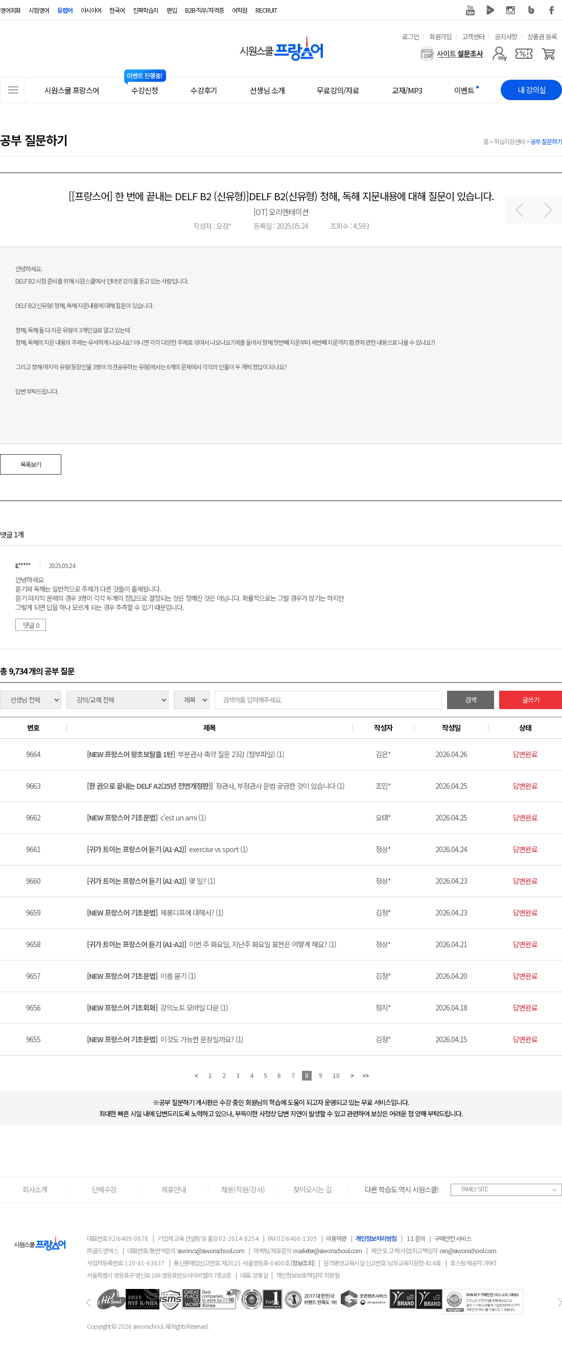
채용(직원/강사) (243, 1189)
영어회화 (10, 10)
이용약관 (336, 1238)
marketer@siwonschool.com (327, 1250)
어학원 (239, 10)
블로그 (531, 10)
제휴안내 (173, 1189)
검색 (470, 700)
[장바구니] (548, 53)
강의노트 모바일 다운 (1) (157, 1007)
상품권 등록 (542, 36)
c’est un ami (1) (146, 817)
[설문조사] (451, 53)
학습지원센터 (509, 141)
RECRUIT (266, 10)
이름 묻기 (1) (141, 976)
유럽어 (65, 10)
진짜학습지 (145, 10)
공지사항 (506, 36)
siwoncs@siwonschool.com (210, 1250)
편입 (172, 10)
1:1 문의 (416, 1238)
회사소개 (34, 1189)
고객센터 (473, 36)
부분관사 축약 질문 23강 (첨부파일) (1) (185, 754)
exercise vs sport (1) (167, 849)
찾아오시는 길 (312, 1189)
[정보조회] (302, 1262)
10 (336, 1075)
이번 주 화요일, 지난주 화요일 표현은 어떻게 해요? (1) (211, 944)
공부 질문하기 (546, 141)
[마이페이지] (499, 53)
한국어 (117, 10)
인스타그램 (511, 10)
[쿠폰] (524, 53)
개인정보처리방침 (376, 1238)
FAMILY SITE (474, 1188)
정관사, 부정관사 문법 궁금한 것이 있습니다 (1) (215, 786)
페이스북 (552, 10)
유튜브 (470, 10)
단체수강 (104, 1189)
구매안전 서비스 (452, 1238)
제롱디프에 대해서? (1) (155, 912)
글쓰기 (530, 700)
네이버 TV (490, 10)
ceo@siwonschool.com (467, 1250)
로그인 (410, 36)
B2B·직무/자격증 (204, 10)
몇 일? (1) (151, 881)
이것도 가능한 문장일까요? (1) (165, 1039)
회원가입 (440, 36)
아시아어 (91, 10)
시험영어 (39, 10)
